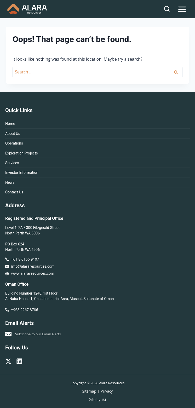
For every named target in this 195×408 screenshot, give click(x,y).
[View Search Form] (167, 9)
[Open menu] (182, 9)
